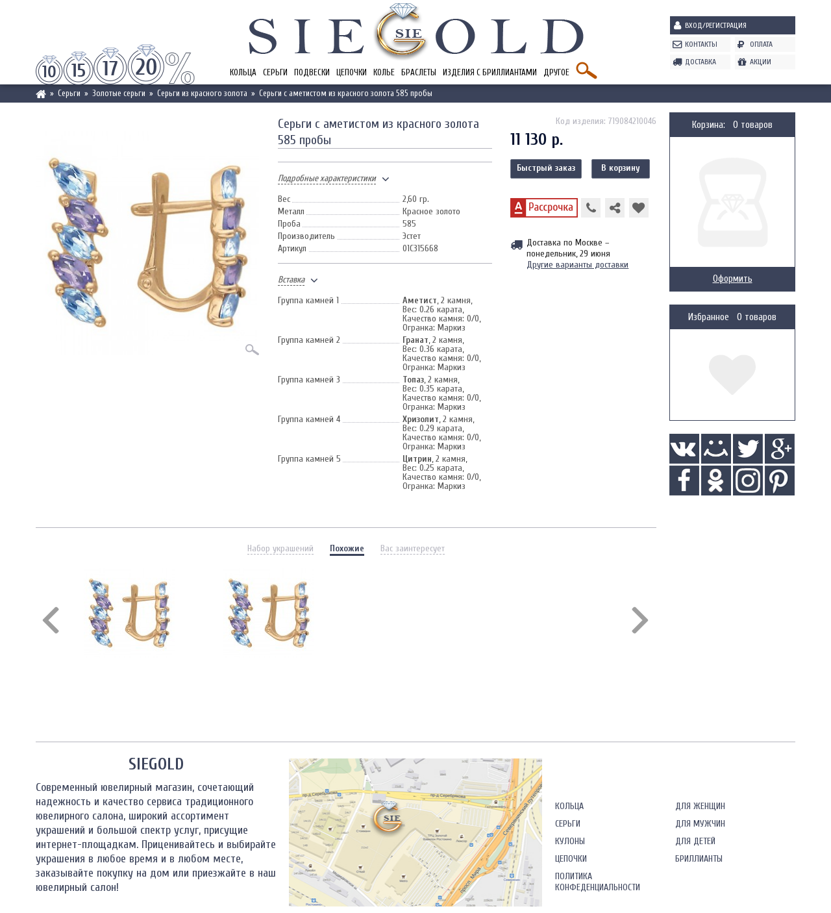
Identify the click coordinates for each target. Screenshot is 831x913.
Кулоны (570, 841)
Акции (760, 61)
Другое (556, 72)
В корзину (620, 167)
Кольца (243, 72)
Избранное (708, 317)
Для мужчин (700, 823)
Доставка (700, 61)
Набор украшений (280, 548)
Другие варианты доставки (577, 264)
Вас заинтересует (412, 548)
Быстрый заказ (546, 167)
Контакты (701, 44)
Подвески (312, 72)
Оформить (732, 278)
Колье (384, 72)
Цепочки (351, 72)
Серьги (275, 72)
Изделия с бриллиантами (490, 72)
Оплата (761, 44)
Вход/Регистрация (716, 25)
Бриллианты (699, 858)
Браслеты (418, 72)
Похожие (347, 548)
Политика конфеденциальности (597, 882)
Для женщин (700, 806)
